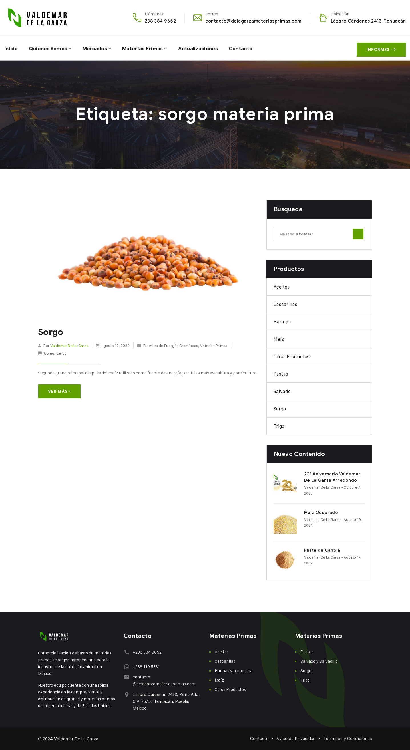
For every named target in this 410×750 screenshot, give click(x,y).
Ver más (59, 391)
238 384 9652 (160, 21)
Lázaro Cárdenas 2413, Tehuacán (368, 21)
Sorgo (50, 332)
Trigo (279, 426)
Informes (381, 48)
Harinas (282, 321)
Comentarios (55, 353)
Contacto (247, 48)
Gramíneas (188, 345)
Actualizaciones (203, 48)
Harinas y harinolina (233, 670)
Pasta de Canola (322, 550)
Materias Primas (146, 48)
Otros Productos (291, 356)
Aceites (282, 287)
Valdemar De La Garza (69, 345)
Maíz (279, 339)
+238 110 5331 (145, 666)
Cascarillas (285, 304)
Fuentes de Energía (160, 345)
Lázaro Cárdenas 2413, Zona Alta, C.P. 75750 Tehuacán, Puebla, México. (165, 701)
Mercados (97, 48)
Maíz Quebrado (321, 512)
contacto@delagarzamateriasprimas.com (253, 21)
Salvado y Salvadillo (319, 661)
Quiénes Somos (49, 48)
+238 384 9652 (146, 652)
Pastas (281, 374)
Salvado (282, 391)
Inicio (11, 48)
